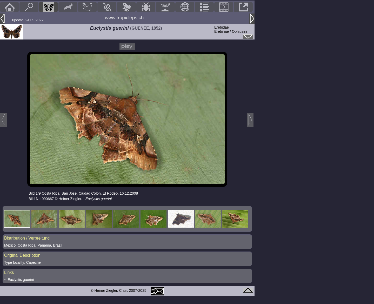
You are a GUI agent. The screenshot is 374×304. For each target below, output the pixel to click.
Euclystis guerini (21, 279)
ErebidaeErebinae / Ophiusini (230, 29)
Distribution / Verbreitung (27, 238)
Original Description (22, 255)
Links (9, 272)
